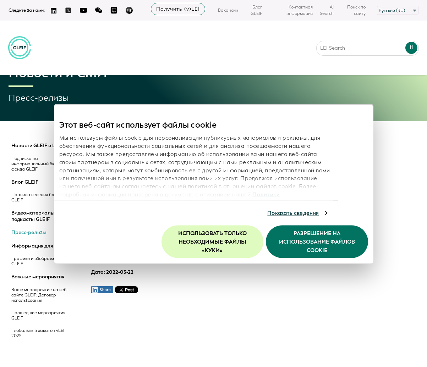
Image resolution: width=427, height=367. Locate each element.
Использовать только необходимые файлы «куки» (212, 241)
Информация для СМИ (38, 246)
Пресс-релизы (28, 232)
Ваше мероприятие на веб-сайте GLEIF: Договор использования (39, 295)
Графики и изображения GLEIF (36, 261)
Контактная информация (299, 10)
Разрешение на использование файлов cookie (317, 241)
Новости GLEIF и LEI (35, 146)
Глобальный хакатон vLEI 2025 (37, 333)
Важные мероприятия (37, 277)
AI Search (327, 10)
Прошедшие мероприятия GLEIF (38, 315)
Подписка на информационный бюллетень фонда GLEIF (41, 164)
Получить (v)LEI (178, 9)
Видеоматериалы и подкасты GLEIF (35, 216)
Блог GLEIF (256, 10)
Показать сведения (293, 213)
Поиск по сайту (356, 10)
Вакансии (228, 10)
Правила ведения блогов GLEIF (37, 197)
